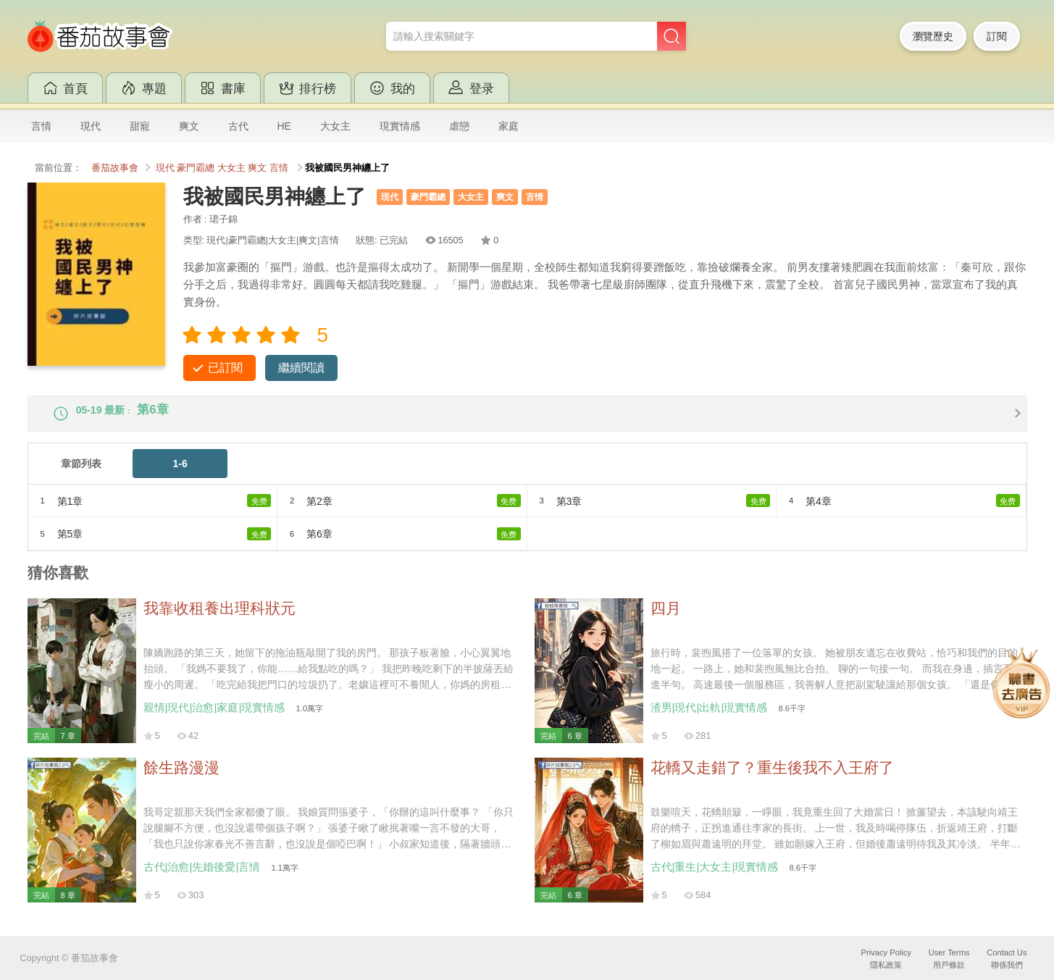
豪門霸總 (195, 168)
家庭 (508, 126)
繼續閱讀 (301, 367)
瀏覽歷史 (933, 36)
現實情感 (400, 126)
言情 (41, 126)
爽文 (189, 126)
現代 (90, 126)
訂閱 (997, 36)
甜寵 (140, 126)
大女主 (335, 126)
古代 (238, 126)
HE (284, 126)
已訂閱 (225, 367)
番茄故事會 (114, 168)
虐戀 (459, 126)
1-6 (180, 475)
